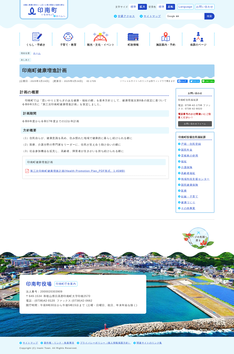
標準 (133, 6)
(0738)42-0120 (45, 300)
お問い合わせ (204, 6)
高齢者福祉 (188, 173)
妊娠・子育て (189, 196)
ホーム (37, 53)
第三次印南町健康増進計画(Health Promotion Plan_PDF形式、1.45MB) (75, 171)
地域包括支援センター (195, 179)
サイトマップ (152, 16)
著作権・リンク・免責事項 (59, 342)
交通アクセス (126, 16)
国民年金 (186, 149)
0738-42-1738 (193, 105)
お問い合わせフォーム (195, 124)
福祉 (184, 161)
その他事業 (188, 208)
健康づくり (188, 202)
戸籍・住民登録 (191, 144)
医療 (184, 190)
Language (185, 6)
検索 (209, 16)
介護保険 (186, 167)
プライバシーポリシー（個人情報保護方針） (105, 342)
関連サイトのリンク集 (149, 342)
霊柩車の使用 (189, 155)
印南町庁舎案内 (66, 283)
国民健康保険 (189, 184)
